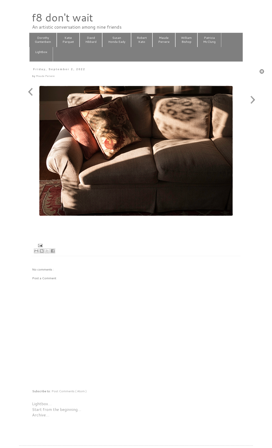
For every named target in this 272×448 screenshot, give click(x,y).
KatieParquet (68, 40)
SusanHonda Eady (116, 40)
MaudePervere (164, 40)
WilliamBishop (186, 40)
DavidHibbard (90, 40)
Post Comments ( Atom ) (69, 391)
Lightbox (41, 54)
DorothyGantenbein (43, 40)
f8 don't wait (62, 17)
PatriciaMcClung (209, 40)
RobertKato (142, 40)
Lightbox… (42, 403)
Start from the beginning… (56, 409)
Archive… (40, 415)
